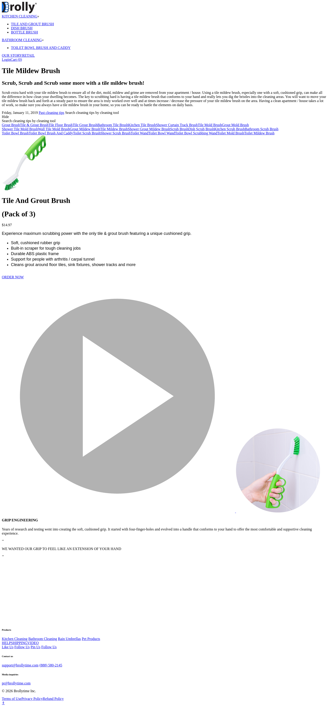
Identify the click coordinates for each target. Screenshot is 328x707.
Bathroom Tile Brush (112, 125)
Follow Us (22, 647)
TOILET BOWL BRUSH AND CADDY (41, 48)
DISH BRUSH (22, 28)
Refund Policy (53, 699)
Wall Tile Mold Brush (54, 129)
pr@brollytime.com (16, 683)
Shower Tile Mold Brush (20, 129)
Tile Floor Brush (61, 125)
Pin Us (35, 647)
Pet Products (91, 639)
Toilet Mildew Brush (259, 133)
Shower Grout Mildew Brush (149, 129)
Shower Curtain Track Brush (177, 125)
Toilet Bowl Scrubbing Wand (196, 133)
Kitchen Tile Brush (142, 125)
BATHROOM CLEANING (23, 40)
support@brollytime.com (20, 665)
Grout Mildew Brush (85, 129)
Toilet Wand (140, 133)
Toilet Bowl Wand (161, 133)
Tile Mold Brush (210, 125)
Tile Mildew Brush (114, 129)
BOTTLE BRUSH (24, 32)
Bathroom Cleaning (42, 639)
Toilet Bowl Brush (15, 133)
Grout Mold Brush (235, 125)
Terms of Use (11, 699)
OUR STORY (12, 55)
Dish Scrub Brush (201, 129)
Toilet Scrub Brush (86, 133)
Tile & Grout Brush (34, 125)
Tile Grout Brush (85, 125)
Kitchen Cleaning (14, 639)
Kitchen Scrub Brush (229, 129)
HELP (6, 643)
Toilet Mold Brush (230, 133)
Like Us (7, 647)
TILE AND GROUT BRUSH (32, 24)
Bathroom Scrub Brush (262, 129)
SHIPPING (19, 643)
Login (6, 59)
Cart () (16, 59)
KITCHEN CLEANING (20, 16)
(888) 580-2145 (50, 665)
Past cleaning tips (51, 113)
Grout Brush (11, 125)
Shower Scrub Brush (115, 133)
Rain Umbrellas (69, 639)
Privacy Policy (32, 699)
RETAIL (28, 55)
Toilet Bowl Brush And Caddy (51, 133)
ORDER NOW (13, 277)
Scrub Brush (179, 129)
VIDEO (33, 643)
